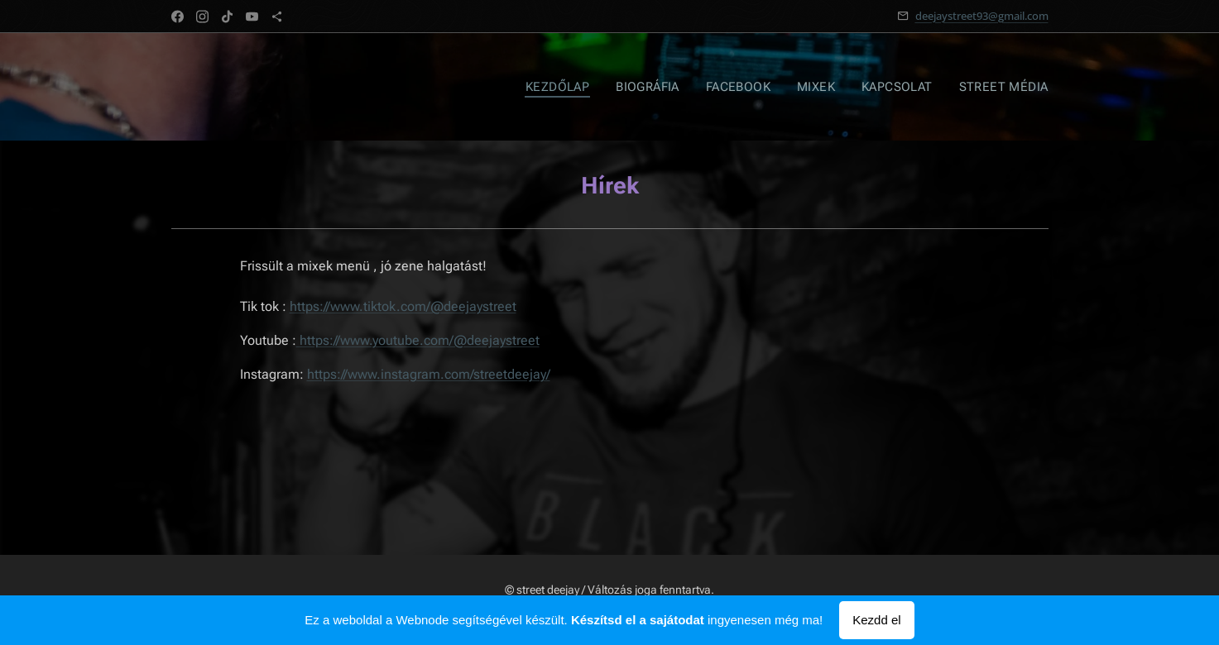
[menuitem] (571, 87)
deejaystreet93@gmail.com (982, 15)
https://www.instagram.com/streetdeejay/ (428, 374)
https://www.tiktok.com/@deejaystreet (402, 306)
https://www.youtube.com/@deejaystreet (419, 340)
